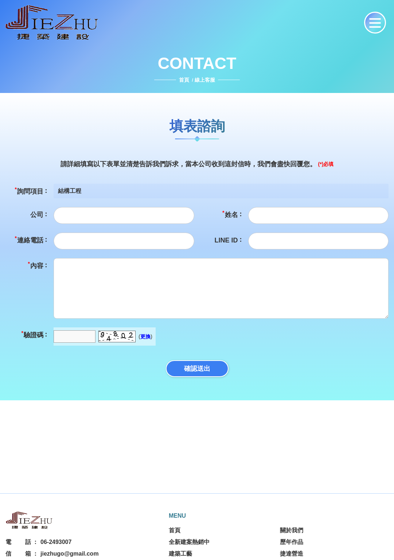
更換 (145, 336)
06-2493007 (55, 542)
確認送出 (197, 368)
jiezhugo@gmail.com (69, 554)
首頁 (185, 80)
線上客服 (205, 80)
